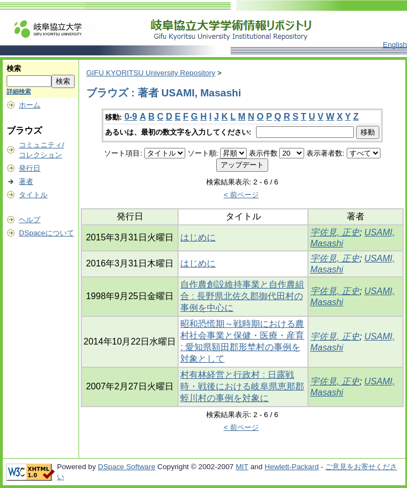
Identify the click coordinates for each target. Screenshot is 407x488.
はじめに (198, 237)
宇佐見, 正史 (334, 232)
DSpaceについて (46, 233)
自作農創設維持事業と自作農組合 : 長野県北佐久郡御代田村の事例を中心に (242, 296)
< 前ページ (241, 195)
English (395, 44)
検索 (14, 68)
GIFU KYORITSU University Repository (150, 73)
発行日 (29, 168)
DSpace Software (126, 467)
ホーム (29, 105)
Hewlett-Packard (292, 467)
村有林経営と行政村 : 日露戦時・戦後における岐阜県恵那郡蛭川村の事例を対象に (242, 386)
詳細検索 (19, 91)
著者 (26, 181)
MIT (242, 467)
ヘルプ (29, 219)
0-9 (130, 116)
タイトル (33, 195)
